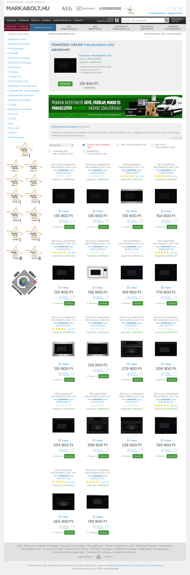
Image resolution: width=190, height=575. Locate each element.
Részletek (65, 83)
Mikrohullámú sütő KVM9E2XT (132, 324)
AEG (19, 545)
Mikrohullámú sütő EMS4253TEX (63, 324)
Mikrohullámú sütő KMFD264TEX (166, 400)
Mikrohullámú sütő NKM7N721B (63, 477)
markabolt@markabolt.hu (119, 565)
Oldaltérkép (156, 565)
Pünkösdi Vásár (43, 27)
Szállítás (46, 20)
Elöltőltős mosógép (101, 548)
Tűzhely (109, 545)
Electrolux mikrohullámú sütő (95, 55)
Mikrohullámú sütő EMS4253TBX (98, 324)
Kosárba (69, 227)
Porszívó (48, 548)
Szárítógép (79, 545)
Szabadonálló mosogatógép (68, 552)
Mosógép (65, 545)
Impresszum (141, 565)
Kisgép (59, 548)
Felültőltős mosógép (125, 548)
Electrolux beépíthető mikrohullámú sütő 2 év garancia (63, 167)
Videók (108, 556)
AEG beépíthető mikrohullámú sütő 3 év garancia (97, 396)
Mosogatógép (95, 545)
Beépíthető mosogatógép (153, 548)
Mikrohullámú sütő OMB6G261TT (63, 400)
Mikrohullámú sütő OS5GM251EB (166, 171)
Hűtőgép (53, 545)
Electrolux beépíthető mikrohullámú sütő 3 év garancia (132, 320)
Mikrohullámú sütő (26, 2)
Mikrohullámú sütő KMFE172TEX (98, 477)
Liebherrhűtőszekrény (173, 27)
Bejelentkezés (156, 13)
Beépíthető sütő (124, 545)
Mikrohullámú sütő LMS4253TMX (63, 248)
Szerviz (35, 20)
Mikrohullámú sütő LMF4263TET (166, 324)
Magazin (78, 20)
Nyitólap (11, 20)
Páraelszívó (165, 545)
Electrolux (29, 545)
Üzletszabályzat (62, 20)
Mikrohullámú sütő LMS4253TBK (63, 171)
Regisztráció (175, 13)
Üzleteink (23, 20)
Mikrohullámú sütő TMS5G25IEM (132, 171)
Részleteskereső (177, 19)
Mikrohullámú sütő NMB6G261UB (166, 248)
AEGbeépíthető (95, 27)
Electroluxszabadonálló (121, 27)
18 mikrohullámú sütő (154, 34)
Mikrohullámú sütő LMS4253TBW (98, 248)
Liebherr (41, 545)
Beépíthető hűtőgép (125, 552)
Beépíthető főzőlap (146, 545)
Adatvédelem (85, 556)
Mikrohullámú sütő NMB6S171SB (132, 248)
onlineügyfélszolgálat (105, 19)
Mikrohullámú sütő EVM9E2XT (132, 400)
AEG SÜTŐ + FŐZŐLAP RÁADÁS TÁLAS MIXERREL (17, 27)
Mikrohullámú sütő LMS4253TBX (98, 171)
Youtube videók (98, 557)
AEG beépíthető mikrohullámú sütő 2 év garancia (132, 167)
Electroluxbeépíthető (147, 27)
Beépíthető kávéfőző (76, 548)
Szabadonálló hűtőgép (98, 552)
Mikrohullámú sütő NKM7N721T (98, 400)
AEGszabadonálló (69, 27)
